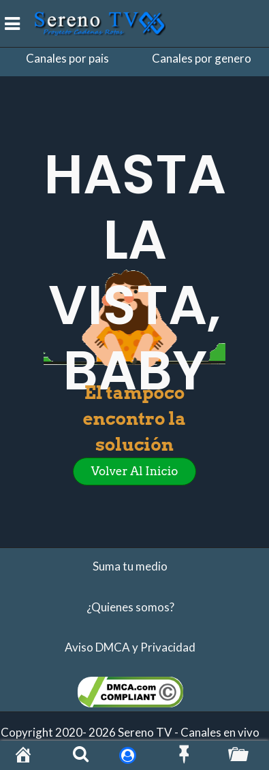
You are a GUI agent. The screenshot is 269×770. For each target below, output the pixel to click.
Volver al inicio (134, 471)
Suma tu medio (130, 566)
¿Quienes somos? (130, 607)
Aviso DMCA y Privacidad (130, 647)
